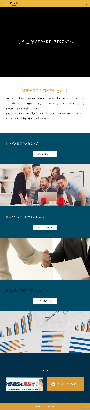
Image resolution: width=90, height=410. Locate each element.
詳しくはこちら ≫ (45, 154)
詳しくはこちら (45, 301)
